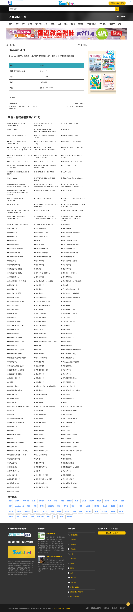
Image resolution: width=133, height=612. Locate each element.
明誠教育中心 (66, 370)
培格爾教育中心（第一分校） (71, 289)
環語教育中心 (39, 410)
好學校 (42, 506)
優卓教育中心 (66, 237)
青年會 (66, 506)
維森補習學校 (39, 431)
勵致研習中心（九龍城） (69, 261)
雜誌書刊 (82, 24)
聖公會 (107, 501)
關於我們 (114, 608)
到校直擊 (112, 24)
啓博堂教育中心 (67, 277)
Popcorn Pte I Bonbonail (43, 198)
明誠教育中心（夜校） (15, 374)
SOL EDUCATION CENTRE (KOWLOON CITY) (16, 217)
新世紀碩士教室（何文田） (70, 362)
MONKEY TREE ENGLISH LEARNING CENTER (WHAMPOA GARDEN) (17, 192)
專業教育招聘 (73, 587)
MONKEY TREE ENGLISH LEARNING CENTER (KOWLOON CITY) (46, 185)
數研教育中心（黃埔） (69, 354)
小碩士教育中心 (40, 325)
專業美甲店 (11, 317)
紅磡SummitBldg (46, 88)
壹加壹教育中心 (13, 297)
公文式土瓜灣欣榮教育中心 (70, 253)
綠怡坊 (37, 427)
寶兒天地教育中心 (40, 313)
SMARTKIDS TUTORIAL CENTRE (72, 210)
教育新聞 (69, 517)
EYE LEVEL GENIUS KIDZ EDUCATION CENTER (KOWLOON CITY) (45, 150)
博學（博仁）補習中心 (42, 273)
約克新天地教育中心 (68, 422)
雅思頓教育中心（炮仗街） (43, 479)
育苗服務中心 (39, 447)
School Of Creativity (41, 210)
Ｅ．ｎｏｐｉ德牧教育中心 (75, 106)
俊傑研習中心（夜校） (42, 233)
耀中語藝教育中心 (67, 439)
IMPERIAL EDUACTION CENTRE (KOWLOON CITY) (45, 167)
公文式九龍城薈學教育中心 (70, 245)
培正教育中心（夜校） (15, 293)
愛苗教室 (37, 350)
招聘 (120, 24)
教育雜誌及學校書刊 (75, 592)
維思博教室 (65, 427)
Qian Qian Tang (13, 204)
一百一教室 (65, 224)
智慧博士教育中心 (13, 386)
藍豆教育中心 (66, 455)
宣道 (58, 506)
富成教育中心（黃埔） (69, 309)
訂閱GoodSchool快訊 (117, 3)
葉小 (55, 517)
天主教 (11, 511)
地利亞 (121, 506)
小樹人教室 (65, 317)
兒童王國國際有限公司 (69, 241)
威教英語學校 (66, 301)
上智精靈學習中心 (40, 228)
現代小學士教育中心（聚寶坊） (71, 406)
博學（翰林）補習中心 (69, 273)
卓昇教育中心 (39, 265)
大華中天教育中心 (40, 297)
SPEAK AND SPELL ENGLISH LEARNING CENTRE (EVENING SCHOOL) (71, 218)
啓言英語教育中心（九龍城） (17, 281)
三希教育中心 (12, 228)
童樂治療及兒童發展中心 (15, 422)
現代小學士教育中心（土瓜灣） (45, 406)
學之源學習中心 (13, 305)
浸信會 (91, 501)
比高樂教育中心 (13, 398)
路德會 (59, 511)
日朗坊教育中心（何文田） (16, 370)
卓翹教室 (37, 269)
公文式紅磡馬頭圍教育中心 (43, 257)
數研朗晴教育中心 (40, 358)
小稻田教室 (65, 325)
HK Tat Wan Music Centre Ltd (71, 162)
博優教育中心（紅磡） (15, 273)
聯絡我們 (122, 608)
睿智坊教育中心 (67, 414)
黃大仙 (45, 511)
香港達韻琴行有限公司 (42, 487)
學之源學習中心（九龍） (42, 305)
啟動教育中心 (12, 285)
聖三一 (74, 506)
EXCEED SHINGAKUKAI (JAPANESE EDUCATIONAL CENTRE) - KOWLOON (19, 149)
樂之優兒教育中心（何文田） (71, 390)
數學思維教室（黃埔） (15, 354)
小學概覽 (72, 540)
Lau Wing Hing (66, 172)
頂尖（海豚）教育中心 (69, 483)
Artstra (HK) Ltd (13, 129)
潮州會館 (41, 501)
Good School (19, 506)
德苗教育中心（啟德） (15, 338)
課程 (66, 24)
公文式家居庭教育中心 (15, 257)
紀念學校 (88, 511)
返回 (12, 98)
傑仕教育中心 (12, 237)
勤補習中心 (11, 261)
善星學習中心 (12, 289)
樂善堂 (11, 517)
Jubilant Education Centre (70, 166)
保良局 (84, 501)
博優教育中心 (66, 269)
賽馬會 (113, 511)
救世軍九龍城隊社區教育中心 (71, 350)
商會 (80, 511)
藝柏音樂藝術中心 (13, 459)
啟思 (49, 501)
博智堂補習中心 (13, 277)
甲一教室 (11, 414)
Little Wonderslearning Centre (72, 178)
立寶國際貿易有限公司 (15, 418)
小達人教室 (38, 330)
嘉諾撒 (113, 506)
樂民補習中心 (12, 394)
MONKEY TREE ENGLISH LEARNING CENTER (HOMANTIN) (18, 185)
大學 (46, 24)
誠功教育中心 (12, 463)
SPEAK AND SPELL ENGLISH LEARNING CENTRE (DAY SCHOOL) (45, 217)
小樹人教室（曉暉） (14, 321)
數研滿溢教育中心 (67, 358)
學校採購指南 (92, 24)
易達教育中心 (39, 374)
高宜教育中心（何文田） (69, 487)
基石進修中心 (39, 293)
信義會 (88, 506)
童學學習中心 (39, 418)
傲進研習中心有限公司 (42, 237)
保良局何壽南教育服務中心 (70, 233)
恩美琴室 (37, 346)
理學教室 (11, 410)
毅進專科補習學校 (40, 394)
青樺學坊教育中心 (40, 483)
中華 (10, 506)
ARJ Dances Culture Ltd (69, 123)
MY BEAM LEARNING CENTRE (44, 190)
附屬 (35, 506)
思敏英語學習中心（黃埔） (16, 342)
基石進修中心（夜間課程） (70, 293)
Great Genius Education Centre (18, 162)
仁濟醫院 (51, 506)
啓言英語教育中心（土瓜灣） (44, 281)
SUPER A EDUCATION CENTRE (17, 224)
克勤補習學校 (12, 241)
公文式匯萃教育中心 (41, 249)
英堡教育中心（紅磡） (42, 451)
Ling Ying (40, 517)
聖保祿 (99, 501)
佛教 (55, 501)
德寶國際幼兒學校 (40, 334)
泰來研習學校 (12, 402)
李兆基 (67, 511)
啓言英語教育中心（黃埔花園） (71, 281)
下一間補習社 (82, 45)
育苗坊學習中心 (13, 447)
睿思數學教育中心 (40, 414)
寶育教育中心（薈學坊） (69, 313)
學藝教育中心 (66, 305)
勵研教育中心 (39, 261)
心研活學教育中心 (40, 338)
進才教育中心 (12, 475)
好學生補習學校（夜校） (15, 301)
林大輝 (115, 501)
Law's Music (12, 178)
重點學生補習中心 (67, 475)
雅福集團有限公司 (67, 479)
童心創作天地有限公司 (69, 418)
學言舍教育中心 (13, 309)
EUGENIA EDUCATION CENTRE (72, 142)
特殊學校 (39, 24)
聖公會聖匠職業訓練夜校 (15, 443)
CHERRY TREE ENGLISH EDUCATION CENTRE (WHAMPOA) (45, 130)
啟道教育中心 (66, 285)
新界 (96, 511)
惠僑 (10, 501)
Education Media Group (62, 608)
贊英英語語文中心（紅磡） (70, 467)
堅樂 (32, 517)
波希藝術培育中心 (67, 398)
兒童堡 (37, 241)
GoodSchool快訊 (112, 533)
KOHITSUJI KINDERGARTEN (44, 172)
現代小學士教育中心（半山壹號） (18, 406)
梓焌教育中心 (39, 390)
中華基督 (96, 506)
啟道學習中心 (39, 285)
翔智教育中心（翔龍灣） (69, 435)
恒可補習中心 (12, 346)
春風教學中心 (39, 378)
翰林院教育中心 (40, 439)
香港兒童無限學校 (13, 487)
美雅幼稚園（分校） (14, 435)
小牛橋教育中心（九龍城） (16, 325)
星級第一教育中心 (13, 378)
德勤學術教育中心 (13, 334)
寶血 (28, 506)
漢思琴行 (64, 402)
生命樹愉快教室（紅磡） (69, 410)
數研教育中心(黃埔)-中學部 (16, 358)
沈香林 (17, 501)
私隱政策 (106, 608)
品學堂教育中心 (40, 277)
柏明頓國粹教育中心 (14, 390)
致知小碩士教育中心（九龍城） (18, 451)
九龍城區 (43, 82)
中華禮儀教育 (50, 534)
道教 (122, 501)
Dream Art (17, 50)
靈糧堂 (69, 501)
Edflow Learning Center (69, 136)
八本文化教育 (39, 245)
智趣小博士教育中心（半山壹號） (45, 386)
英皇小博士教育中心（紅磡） (17, 455)
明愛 (62, 501)
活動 (60, 24)
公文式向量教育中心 (14, 253)
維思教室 (11, 431)
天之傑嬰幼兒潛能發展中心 (70, 297)
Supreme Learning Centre (43, 224)
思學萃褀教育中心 (67, 338)
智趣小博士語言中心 (68, 386)
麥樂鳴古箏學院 (13, 491)
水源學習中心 (39, 398)
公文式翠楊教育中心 (68, 257)
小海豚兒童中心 (40, 321)
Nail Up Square (67, 190)
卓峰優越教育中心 (13, 265)
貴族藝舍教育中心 (40, 467)
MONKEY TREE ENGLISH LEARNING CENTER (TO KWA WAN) (72, 185)
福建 (76, 501)
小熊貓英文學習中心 (68, 321)
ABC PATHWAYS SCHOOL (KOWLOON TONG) (16, 124)
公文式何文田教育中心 (15, 249)
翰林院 (10, 439)
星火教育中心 (66, 374)
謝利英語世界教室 (67, 463)
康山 (48, 517)
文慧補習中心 (12, 362)
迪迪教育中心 (66, 471)
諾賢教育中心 (39, 463)
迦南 (17, 517)
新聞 (61, 517)
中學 (17, 24)
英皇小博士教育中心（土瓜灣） (71, 451)
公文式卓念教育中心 (68, 249)
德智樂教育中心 (67, 334)
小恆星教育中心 (40, 317)
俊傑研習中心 (12, 233)
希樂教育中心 (66, 330)
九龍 (74, 511)
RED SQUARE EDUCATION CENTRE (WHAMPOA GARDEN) (19, 211)
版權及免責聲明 (96, 608)
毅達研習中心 (66, 394)
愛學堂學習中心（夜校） (15, 350)
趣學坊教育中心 (13, 471)
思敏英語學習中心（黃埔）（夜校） (46, 342)
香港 (52, 511)
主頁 (10, 24)
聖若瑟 (18, 511)
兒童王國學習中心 (13, 245)
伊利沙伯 (27, 511)
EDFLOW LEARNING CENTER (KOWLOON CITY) (17, 143)
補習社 (123, 16)
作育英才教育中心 (67, 228)
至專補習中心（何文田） (69, 447)
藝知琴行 (37, 459)
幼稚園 (30, 24)
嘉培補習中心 (39, 289)
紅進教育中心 (12, 427)
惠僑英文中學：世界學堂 (54, 557)
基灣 (33, 501)
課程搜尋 (72, 559)
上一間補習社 (10, 45)
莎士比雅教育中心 (40, 455)
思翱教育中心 (66, 342)
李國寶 (121, 511)
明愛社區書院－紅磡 (41, 370)
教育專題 (103, 24)
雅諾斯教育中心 (13, 483)
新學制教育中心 (67, 366)
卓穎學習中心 (66, 265)
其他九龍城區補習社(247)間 (24, 117)
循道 (80, 506)
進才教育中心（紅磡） (42, 475)
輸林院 (37, 471)
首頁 (117, 16)
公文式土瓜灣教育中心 (42, 253)
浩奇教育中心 (39, 402)
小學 (23, 24)
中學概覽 (72, 544)
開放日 (53, 24)
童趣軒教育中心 (40, 422)
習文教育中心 (39, 435)
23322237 (44, 77)
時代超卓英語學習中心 (69, 378)
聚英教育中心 (39, 443)
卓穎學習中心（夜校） (15, 269)
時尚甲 (10, 382)
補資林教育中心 (67, 459)
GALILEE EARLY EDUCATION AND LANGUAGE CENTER (45, 157)
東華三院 (26, 501)
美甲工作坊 (65, 431)
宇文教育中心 (39, 309)
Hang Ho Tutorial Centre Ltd (44, 162)
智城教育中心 (39, 382)
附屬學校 (36, 511)
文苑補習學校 (39, 362)
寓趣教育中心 (12, 313)
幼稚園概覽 (73, 535)
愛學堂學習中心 (67, 346)
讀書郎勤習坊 (12, 467)
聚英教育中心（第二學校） (70, 443)
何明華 (25, 517)
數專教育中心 (39, 354)
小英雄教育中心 (13, 330)
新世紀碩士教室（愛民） (15, 366)
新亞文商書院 (39, 366)
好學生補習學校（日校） (42, 301)
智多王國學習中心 (67, 382)
